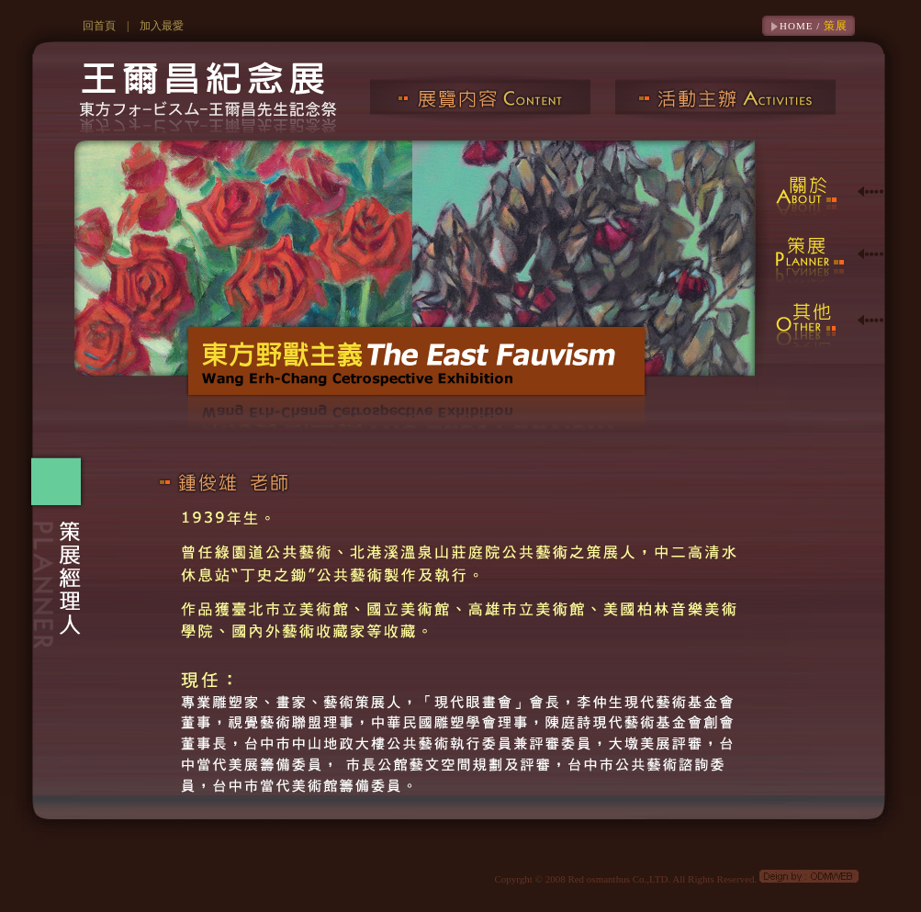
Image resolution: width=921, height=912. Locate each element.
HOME (796, 25)
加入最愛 (162, 25)
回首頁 (99, 25)
